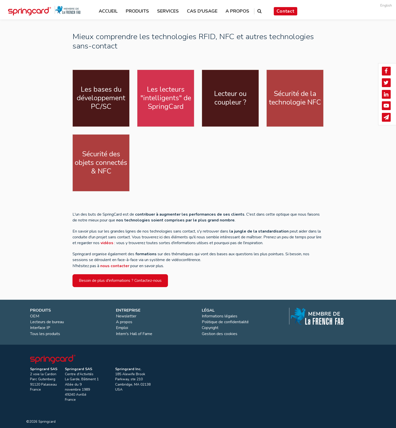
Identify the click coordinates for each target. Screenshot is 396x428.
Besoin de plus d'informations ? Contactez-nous (120, 280)
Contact (285, 11)
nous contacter (114, 266)
